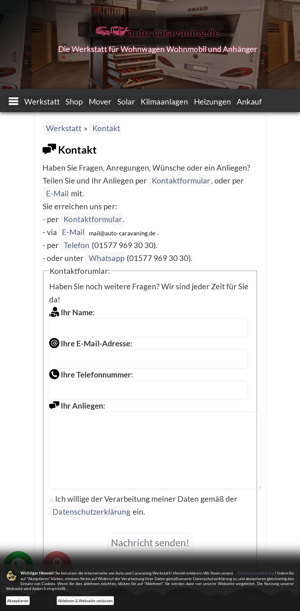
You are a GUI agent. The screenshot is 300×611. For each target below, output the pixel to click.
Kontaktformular (181, 180)
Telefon (76, 245)
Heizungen (212, 101)
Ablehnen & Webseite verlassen (85, 600)
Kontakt (106, 128)
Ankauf (249, 101)
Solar (126, 101)
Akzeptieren (17, 600)
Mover (100, 101)
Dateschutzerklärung (255, 573)
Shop (74, 101)
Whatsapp (106, 258)
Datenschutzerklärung (91, 511)
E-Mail (57, 193)
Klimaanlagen (164, 101)
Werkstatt (42, 101)
